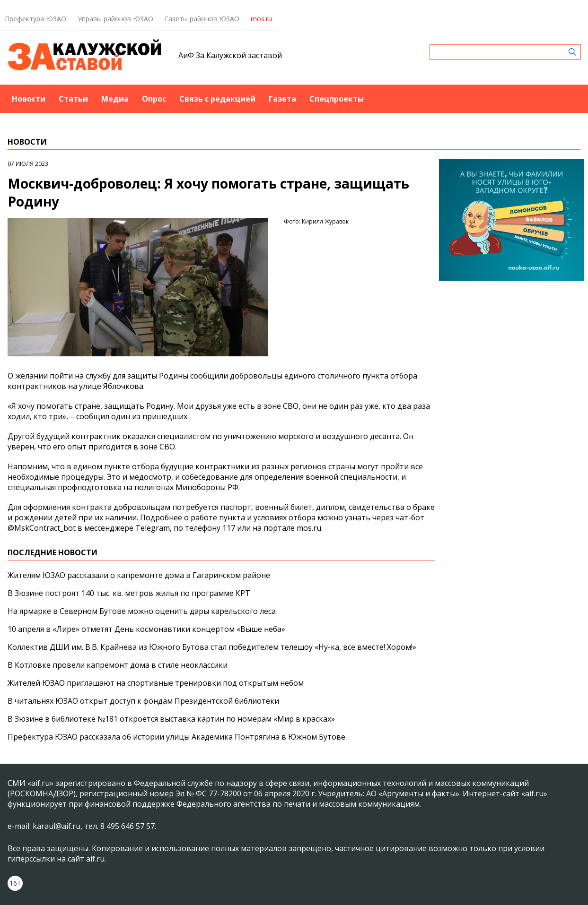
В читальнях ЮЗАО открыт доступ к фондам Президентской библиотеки (143, 701)
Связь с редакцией (217, 99)
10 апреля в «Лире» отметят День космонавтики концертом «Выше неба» (146, 629)
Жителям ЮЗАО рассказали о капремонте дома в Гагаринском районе (139, 575)
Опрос (154, 99)
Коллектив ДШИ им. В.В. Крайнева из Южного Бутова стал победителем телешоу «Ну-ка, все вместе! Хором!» (212, 647)
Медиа (115, 99)
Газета (282, 99)
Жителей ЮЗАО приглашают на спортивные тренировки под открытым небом (156, 683)
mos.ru (261, 18)
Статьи (73, 99)
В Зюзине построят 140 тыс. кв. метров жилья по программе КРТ (129, 593)
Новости (28, 99)
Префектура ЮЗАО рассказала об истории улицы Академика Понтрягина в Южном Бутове (176, 737)
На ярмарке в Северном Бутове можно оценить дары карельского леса (142, 611)
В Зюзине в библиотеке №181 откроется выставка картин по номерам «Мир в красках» (171, 719)
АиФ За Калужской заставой (230, 55)
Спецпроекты (336, 99)
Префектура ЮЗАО (35, 18)
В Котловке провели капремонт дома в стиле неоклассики (118, 665)
